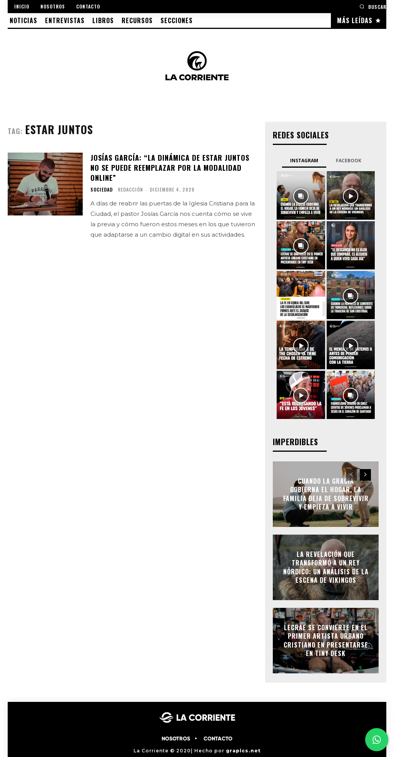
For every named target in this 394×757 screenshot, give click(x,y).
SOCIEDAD (101, 188)
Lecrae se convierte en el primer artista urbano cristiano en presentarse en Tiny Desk (326, 640)
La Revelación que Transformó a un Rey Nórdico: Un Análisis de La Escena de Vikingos (326, 567)
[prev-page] (351, 475)
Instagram (304, 160)
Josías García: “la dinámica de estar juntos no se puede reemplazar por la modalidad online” (168, 167)
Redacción (130, 188)
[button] (372, 6)
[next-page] (365, 475)
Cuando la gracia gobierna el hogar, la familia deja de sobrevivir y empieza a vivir (326, 493)
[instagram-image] (301, 195)
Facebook (348, 160)
